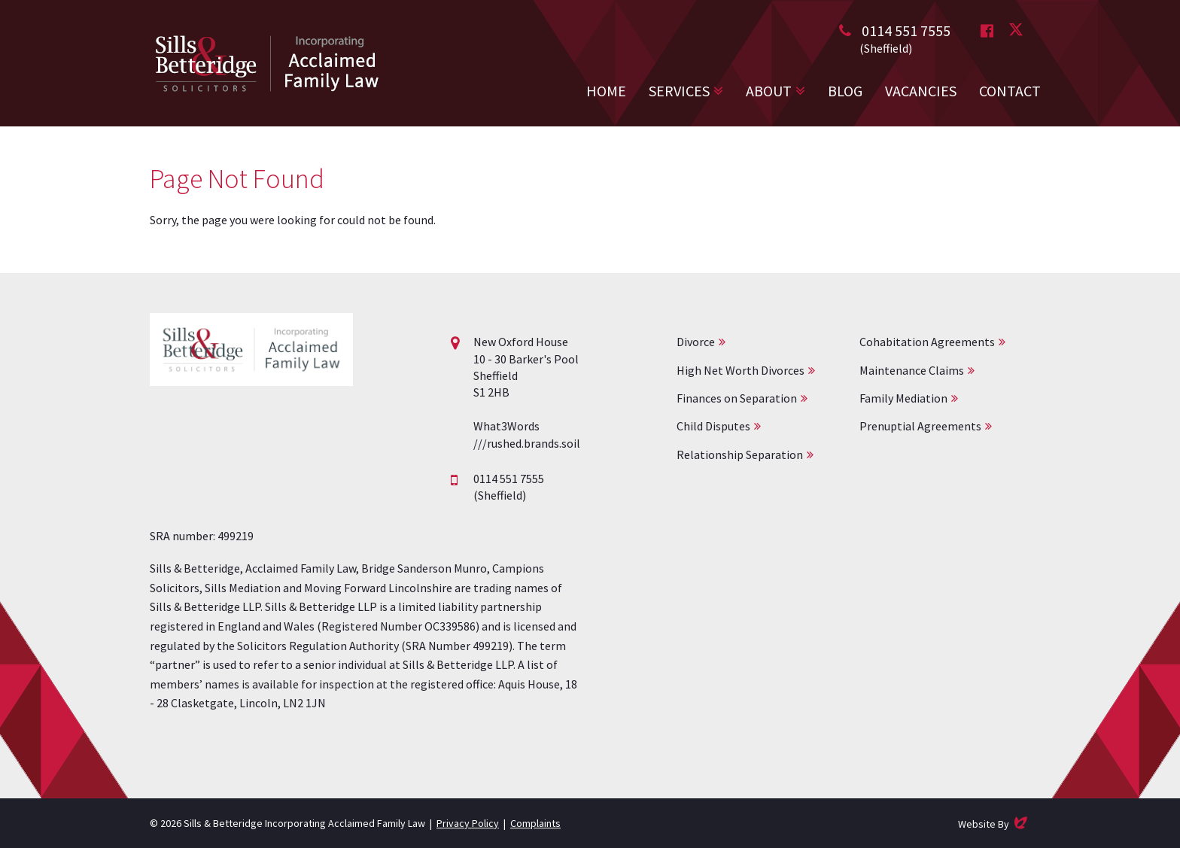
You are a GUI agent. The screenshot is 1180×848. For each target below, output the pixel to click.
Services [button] (679, 90)
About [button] (769, 90)
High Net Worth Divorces (740, 370)
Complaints (535, 823)
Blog (845, 90)
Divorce (696, 341)
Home (606, 90)
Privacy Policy (467, 823)
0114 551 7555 (906, 30)
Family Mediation (903, 398)
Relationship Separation (740, 454)
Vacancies (920, 90)
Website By (994, 823)
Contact (1010, 90)
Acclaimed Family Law (267, 63)
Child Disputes (713, 425)
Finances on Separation (737, 398)
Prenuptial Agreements (920, 425)
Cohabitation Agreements (927, 341)
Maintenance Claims (911, 370)
